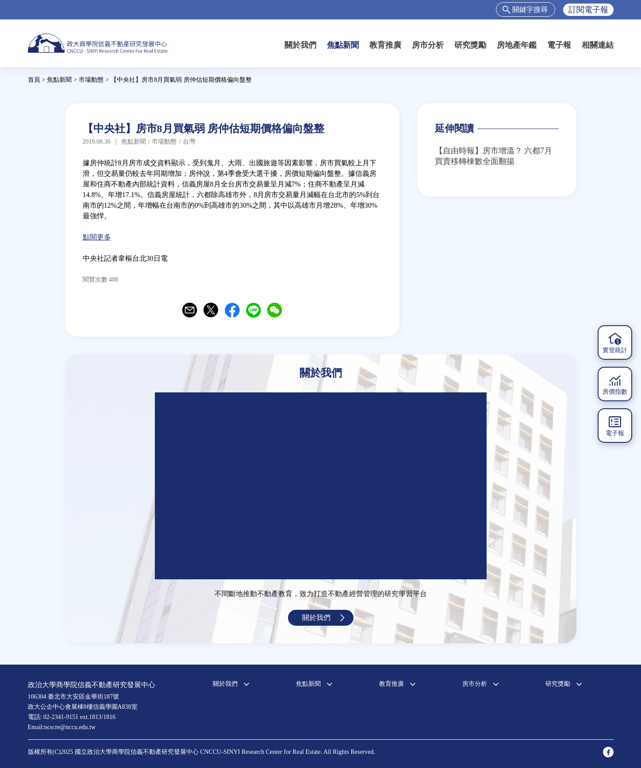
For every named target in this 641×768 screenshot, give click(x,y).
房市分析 (428, 45)
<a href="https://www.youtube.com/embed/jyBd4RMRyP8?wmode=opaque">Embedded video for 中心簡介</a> (321, 485)
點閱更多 (97, 237)
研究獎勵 (470, 45)
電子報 (559, 45)
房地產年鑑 (517, 45)
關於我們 (300, 45)
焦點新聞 (343, 45)
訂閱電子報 (588, 9)
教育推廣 (385, 45)
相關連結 (598, 45)
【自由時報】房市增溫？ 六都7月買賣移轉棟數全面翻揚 (494, 156)
